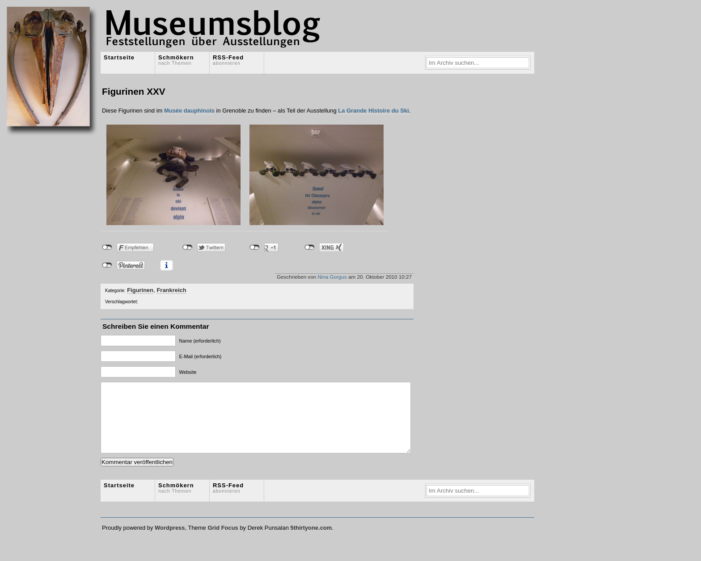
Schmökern (176, 60)
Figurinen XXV (133, 91)
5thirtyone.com (311, 541)
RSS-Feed (228, 60)
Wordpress (170, 541)
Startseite (119, 57)
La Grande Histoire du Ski (373, 110)
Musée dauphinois (189, 110)
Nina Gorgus (331, 277)
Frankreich (171, 290)
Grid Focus (222, 541)
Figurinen (140, 290)
